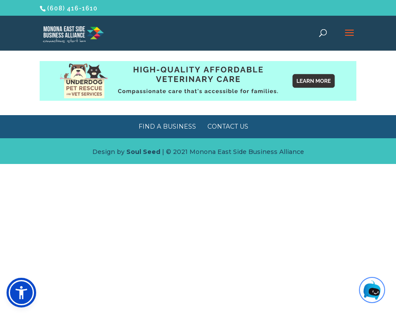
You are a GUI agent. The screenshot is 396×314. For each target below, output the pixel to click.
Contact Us (227, 126)
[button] (21, 292)
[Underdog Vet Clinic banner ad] (198, 98)
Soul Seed (143, 152)
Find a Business (167, 126)
